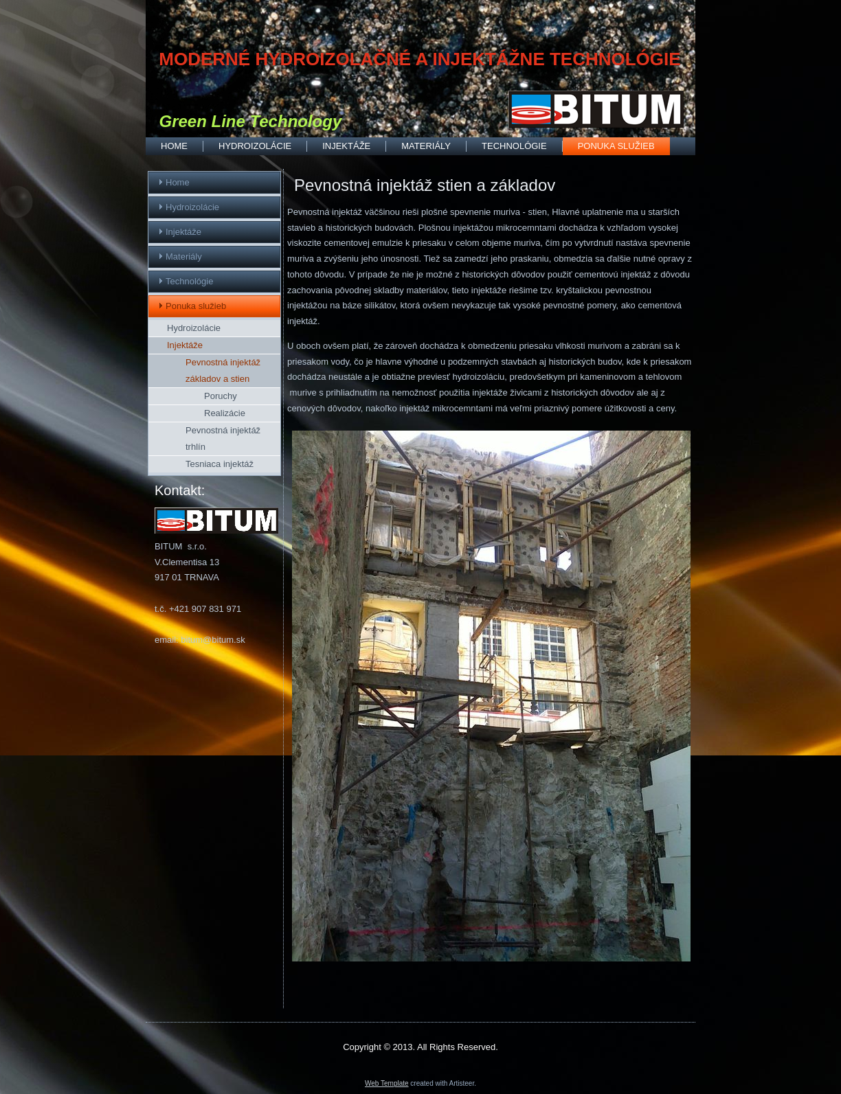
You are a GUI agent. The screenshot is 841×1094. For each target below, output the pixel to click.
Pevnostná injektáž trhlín (223, 438)
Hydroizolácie (254, 146)
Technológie (514, 146)
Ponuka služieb (616, 146)
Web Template (387, 1083)
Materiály (426, 146)
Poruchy (220, 396)
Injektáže (346, 146)
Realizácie (224, 413)
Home (174, 146)
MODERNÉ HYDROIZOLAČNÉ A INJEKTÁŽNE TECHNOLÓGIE (419, 59)
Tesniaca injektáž (220, 464)
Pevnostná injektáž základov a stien (223, 370)
